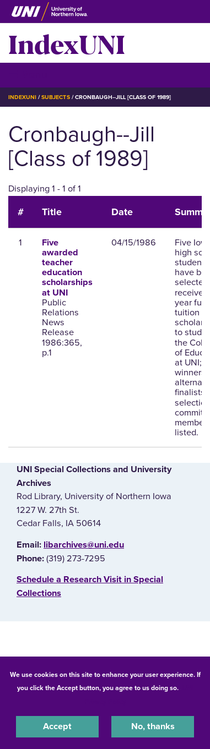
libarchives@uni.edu (84, 544)
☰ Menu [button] (27, 74)
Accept (57, 726)
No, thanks (153, 726)
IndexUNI (66, 43)
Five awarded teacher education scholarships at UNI (67, 267)
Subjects (55, 97)
